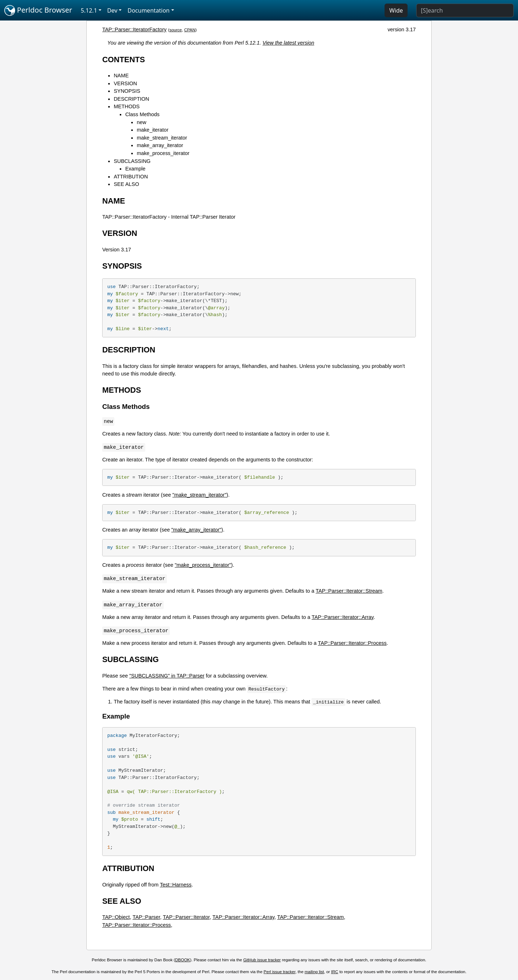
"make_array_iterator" (196, 530)
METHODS (127, 106)
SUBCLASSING (132, 161)
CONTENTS (123, 59)
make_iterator (152, 130)
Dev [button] (112, 10)
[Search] (465, 10)
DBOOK (182, 960)
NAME (121, 75)
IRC (334, 972)
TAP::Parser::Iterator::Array (342, 617)
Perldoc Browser (38, 10)
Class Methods (142, 114)
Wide (396, 10)
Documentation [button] (148, 10)
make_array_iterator (160, 145)
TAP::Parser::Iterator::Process (352, 643)
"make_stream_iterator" (199, 495)
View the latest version (288, 43)
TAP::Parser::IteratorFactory (134, 29)
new (141, 122)
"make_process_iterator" (203, 565)
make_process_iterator (163, 153)
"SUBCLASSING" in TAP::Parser (166, 676)
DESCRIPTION (131, 99)
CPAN (189, 30)
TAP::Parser (146, 917)
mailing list (314, 972)
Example (135, 169)
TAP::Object (116, 917)
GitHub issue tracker (262, 960)
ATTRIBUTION (131, 176)
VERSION (125, 83)
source (175, 30)
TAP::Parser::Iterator (186, 917)
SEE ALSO (126, 184)
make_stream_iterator (162, 138)
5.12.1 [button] (89, 10)
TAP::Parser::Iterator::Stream (348, 591)
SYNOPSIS (127, 91)
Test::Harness (175, 885)
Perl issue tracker (279, 972)
